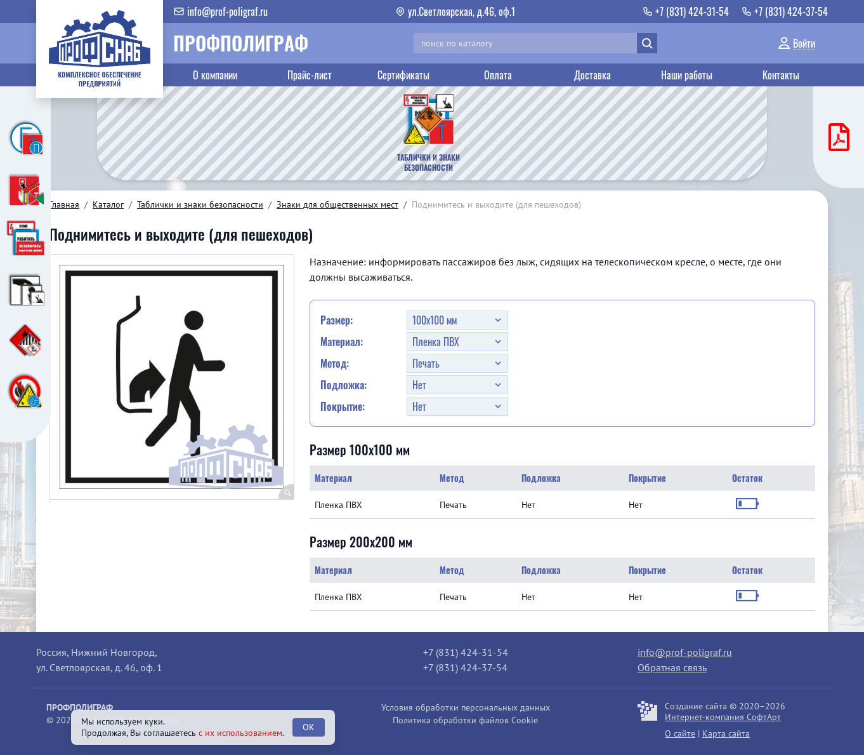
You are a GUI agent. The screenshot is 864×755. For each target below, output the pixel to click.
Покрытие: (342, 406)
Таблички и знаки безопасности (200, 204)
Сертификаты (403, 75)
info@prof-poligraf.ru (685, 652)
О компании (215, 75)
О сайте (680, 733)
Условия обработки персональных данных (465, 707)
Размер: (336, 320)
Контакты (781, 75)
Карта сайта (726, 733)
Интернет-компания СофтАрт (723, 717)
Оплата (498, 75)
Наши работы (686, 75)
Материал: (341, 341)
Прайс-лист (309, 75)
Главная (64, 204)
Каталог (108, 204)
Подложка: (343, 384)
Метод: (334, 363)
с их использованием (240, 732)
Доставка (592, 75)
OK (309, 727)
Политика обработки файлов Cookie (465, 720)
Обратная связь (672, 667)
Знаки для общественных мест (337, 204)
